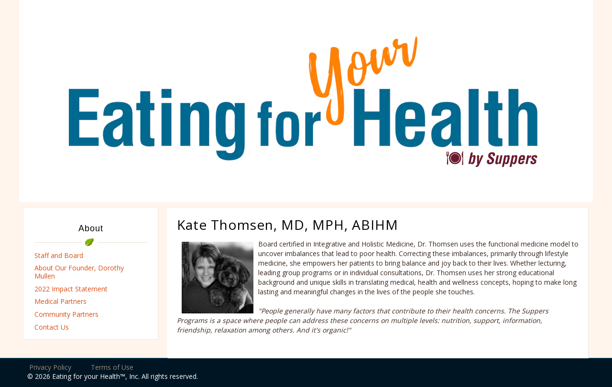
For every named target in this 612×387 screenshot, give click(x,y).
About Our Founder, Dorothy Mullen (79, 271)
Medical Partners (60, 301)
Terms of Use (112, 367)
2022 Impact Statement (71, 288)
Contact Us (51, 327)
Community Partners (66, 314)
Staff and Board (58, 255)
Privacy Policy (50, 367)
